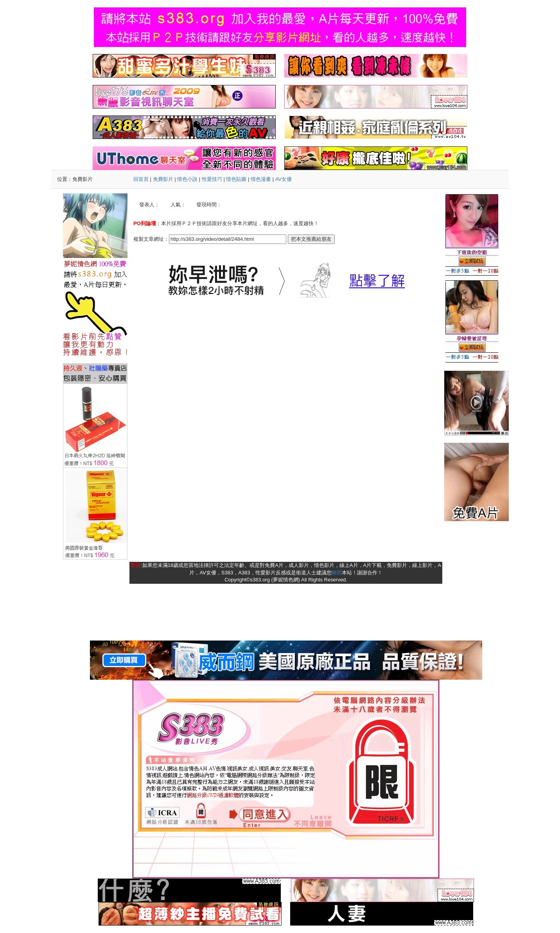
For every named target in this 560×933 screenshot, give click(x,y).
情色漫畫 (261, 179)
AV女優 (283, 179)
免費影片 (163, 179)
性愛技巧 (212, 179)
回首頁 (141, 179)
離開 (337, 573)
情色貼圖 (236, 179)
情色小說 (187, 179)
